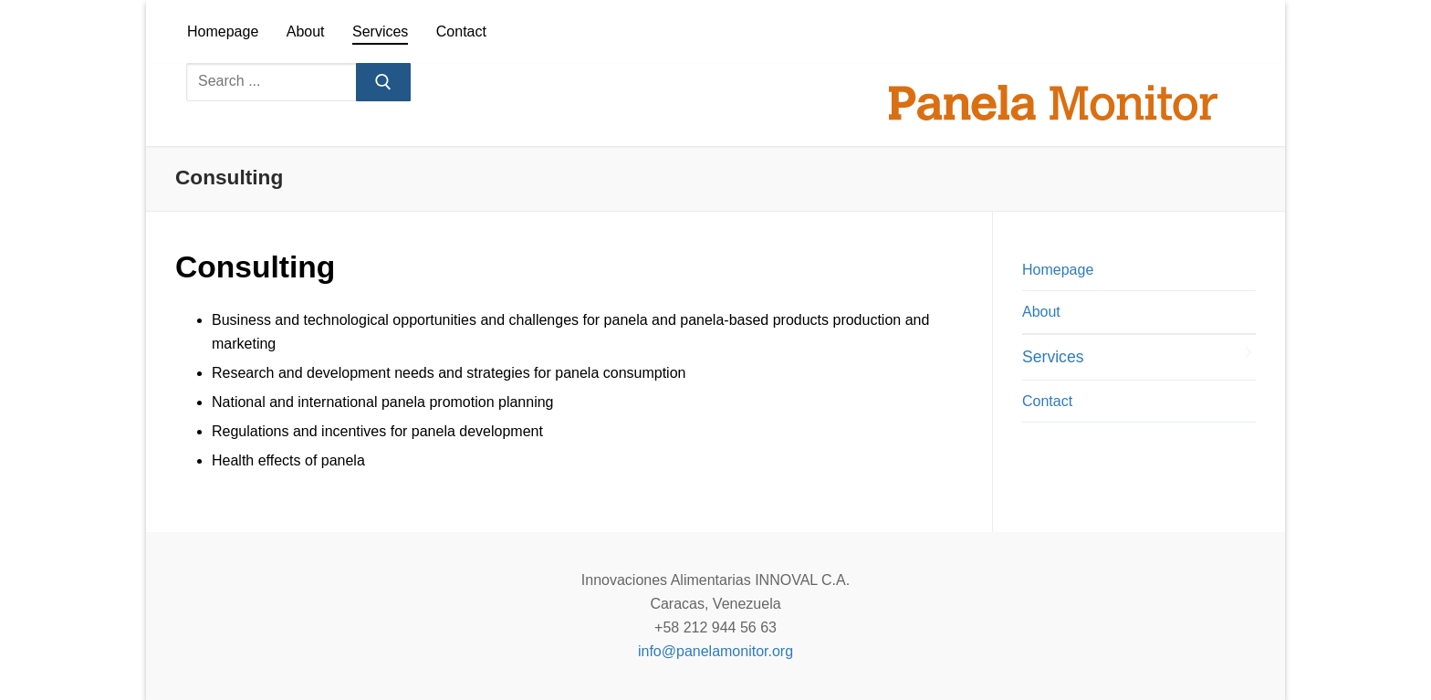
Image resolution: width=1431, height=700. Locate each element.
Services (1052, 357)
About (1041, 311)
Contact (1047, 401)
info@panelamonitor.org (715, 651)
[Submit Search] (383, 82)
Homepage (1057, 269)
